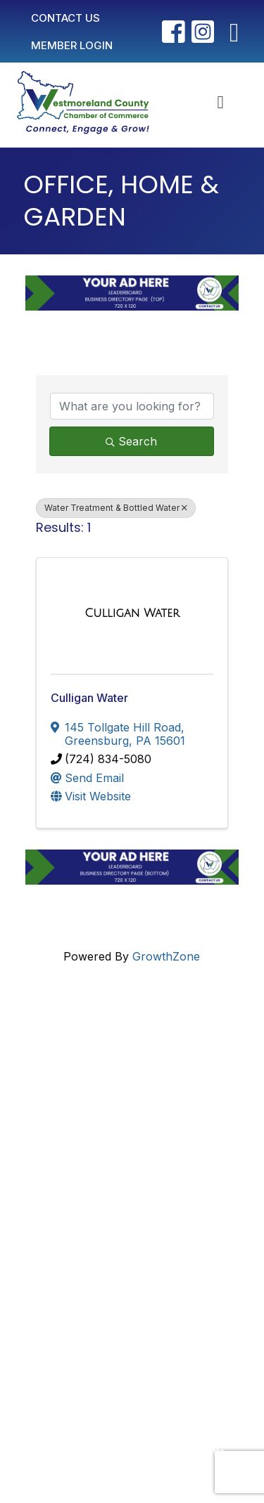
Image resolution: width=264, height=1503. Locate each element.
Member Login (91, 1187)
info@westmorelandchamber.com (121, 1091)
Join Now (79, 1210)
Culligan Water (89, 698)
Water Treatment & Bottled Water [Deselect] (115, 507)
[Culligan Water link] (131, 613)
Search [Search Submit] (131, 441)
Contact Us (83, 1165)
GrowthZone (166, 956)
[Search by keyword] (132, 406)
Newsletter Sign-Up (105, 1270)
